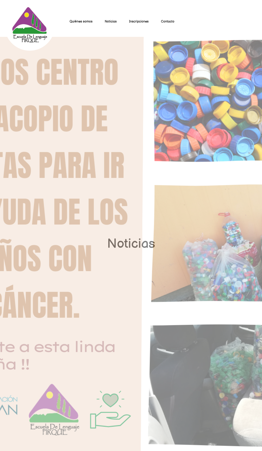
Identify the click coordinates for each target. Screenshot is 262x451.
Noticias (111, 22)
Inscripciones (139, 22)
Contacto (167, 22)
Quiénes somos (81, 22)
